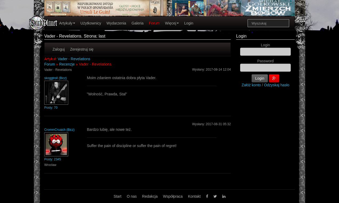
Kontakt (194, 196)
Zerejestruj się (82, 49)
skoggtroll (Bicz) (55, 78)
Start (118, 196)
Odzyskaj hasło (276, 85)
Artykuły (67, 23)
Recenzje (67, 64)
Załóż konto (251, 85)
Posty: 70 (51, 107)
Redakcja (150, 196)
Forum (154, 23)
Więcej (172, 23)
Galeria (137, 23)
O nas (132, 196)
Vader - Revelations (74, 59)
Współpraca (173, 196)
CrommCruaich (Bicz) (59, 130)
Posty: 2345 (52, 159)
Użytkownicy (90, 23)
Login (188, 23)
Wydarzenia (116, 23)
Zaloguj (59, 49)
